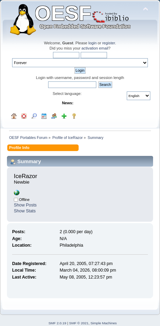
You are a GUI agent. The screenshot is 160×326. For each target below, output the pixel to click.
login (92, 43)
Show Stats (25, 211)
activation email (94, 48)
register (108, 43)
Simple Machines (103, 323)
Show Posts (25, 205)
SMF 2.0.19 (57, 323)
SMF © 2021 (79, 323)
